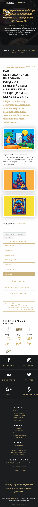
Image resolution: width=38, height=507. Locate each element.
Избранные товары (19, 415)
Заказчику (19, 428)
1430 (32, 50)
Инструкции (19, 430)
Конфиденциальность (19, 435)
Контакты (19, 437)
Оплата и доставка (19, 433)
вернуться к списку (19, 306)
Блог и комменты (19, 420)
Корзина (10, 2)
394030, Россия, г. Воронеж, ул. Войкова (20, 463)
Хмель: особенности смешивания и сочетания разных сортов (21, 308)
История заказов (19, 418)
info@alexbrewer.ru (20, 467)
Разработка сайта (19, 504)
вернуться (30, 67)
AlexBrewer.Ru (14, 498)
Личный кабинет (19, 413)
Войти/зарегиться (19, 411)
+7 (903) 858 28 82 (20, 471)
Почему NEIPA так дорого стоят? (15, 304)
